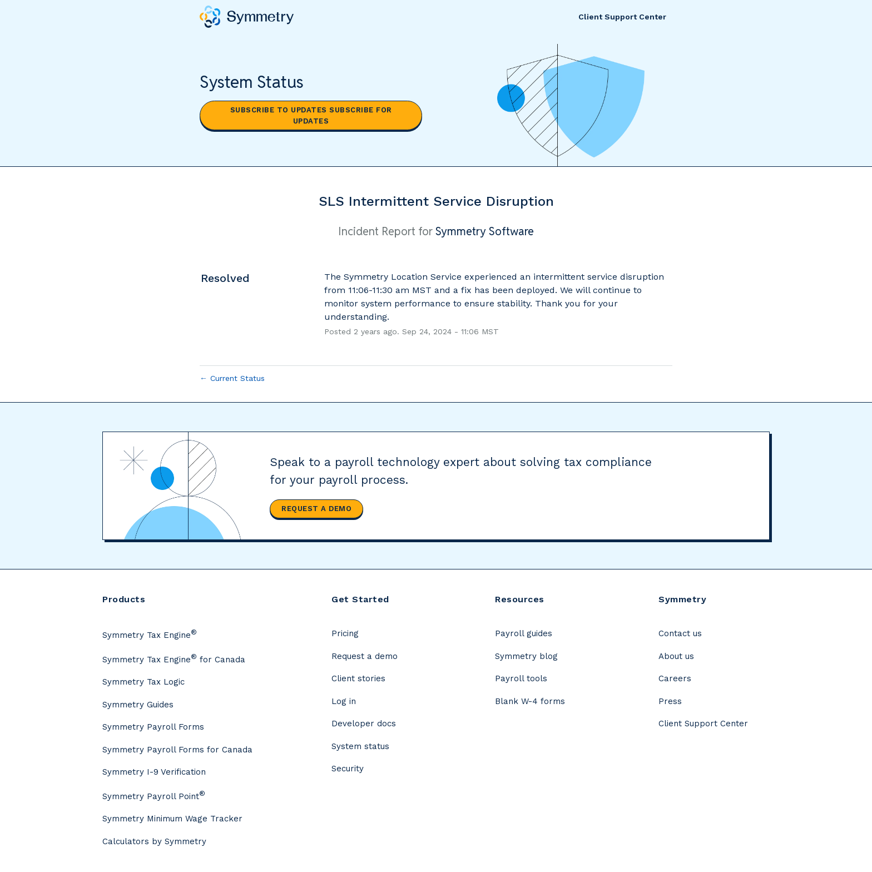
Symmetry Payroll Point (153, 795)
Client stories (358, 678)
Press (670, 701)
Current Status (232, 378)
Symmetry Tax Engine (149, 634)
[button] (311, 115)
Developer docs (363, 724)
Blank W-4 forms (530, 701)
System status (360, 746)
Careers (674, 678)
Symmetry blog (526, 656)
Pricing (345, 633)
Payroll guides (523, 633)
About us (676, 656)
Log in (343, 701)
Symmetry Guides (138, 705)
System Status (252, 82)
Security (347, 769)
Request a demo (316, 508)
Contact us (680, 633)
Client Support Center (622, 16)
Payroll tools (521, 678)
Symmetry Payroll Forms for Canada (177, 750)
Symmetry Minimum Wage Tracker (172, 819)
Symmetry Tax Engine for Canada (173, 658)
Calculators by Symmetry (154, 841)
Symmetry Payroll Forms (153, 727)
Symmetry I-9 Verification (154, 772)
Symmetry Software (484, 231)
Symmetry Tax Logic (143, 682)
